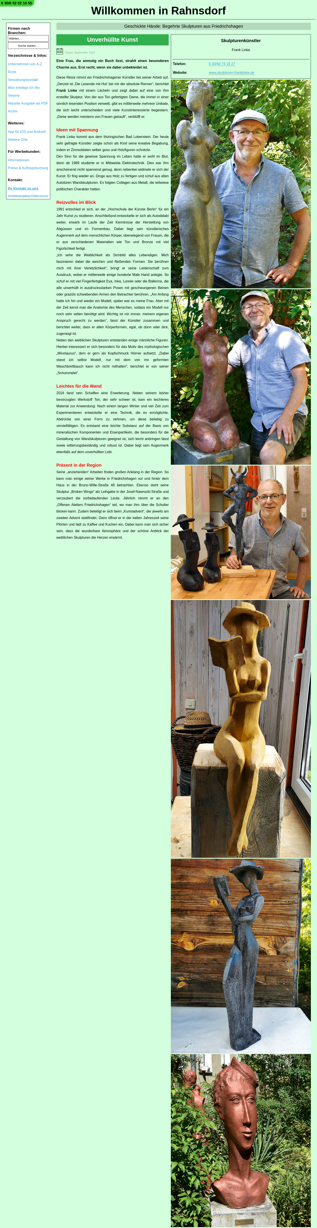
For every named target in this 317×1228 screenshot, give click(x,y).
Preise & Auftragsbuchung (28, 168)
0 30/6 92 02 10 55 (16, 3)
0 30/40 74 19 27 (222, 64)
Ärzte (12, 72)
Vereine (14, 95)
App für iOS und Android (27, 132)
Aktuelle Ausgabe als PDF (28, 103)
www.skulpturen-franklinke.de (231, 72)
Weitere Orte (18, 139)
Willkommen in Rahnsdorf (158, 11)
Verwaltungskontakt (23, 80)
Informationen (18, 160)
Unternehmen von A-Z (25, 64)
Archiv (12, 111)
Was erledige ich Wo (24, 87)
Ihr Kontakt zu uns (23, 188)
